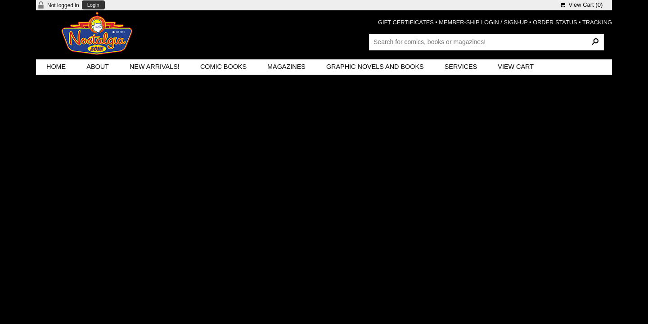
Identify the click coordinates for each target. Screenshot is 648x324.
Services (461, 66)
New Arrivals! (155, 66)
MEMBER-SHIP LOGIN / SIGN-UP (483, 22)
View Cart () (581, 4)
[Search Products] (486, 42)
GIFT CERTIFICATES (406, 22)
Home (56, 66)
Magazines (286, 66)
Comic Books (223, 66)
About (97, 66)
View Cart (516, 66)
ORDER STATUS (555, 22)
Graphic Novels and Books (375, 66)
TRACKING (597, 22)
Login (93, 5)
